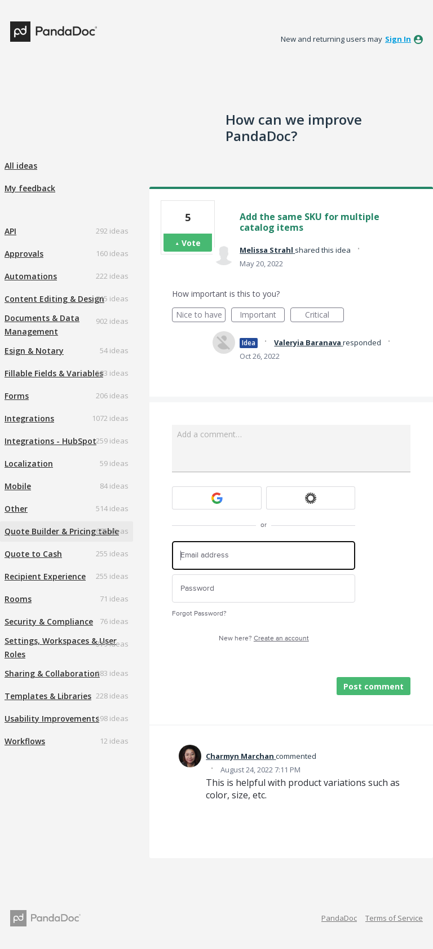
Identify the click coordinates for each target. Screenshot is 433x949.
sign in (398, 39)
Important (262, 315)
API (10, 231)
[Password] (263, 588)
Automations (31, 276)
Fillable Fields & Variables (54, 373)
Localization (29, 463)
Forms (17, 395)
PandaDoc (339, 918)
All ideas (21, 165)
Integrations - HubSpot (50, 441)
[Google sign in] (217, 497)
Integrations (29, 418)
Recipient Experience (45, 576)
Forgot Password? (199, 613)
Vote (191, 243)
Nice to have (201, 315)
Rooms (18, 599)
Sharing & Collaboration (52, 673)
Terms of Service (394, 918)
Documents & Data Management (42, 325)
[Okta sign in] (311, 497)
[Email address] (263, 555)
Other (16, 508)
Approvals (24, 253)
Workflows (25, 741)
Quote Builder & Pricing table (62, 531)
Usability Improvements (52, 718)
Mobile (18, 486)
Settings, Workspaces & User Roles (61, 647)
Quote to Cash (33, 553)
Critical (324, 315)
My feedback (30, 188)
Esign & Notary (34, 350)
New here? (264, 638)
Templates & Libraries (48, 696)
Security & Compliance (49, 621)
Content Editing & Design (54, 298)
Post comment (373, 686)
